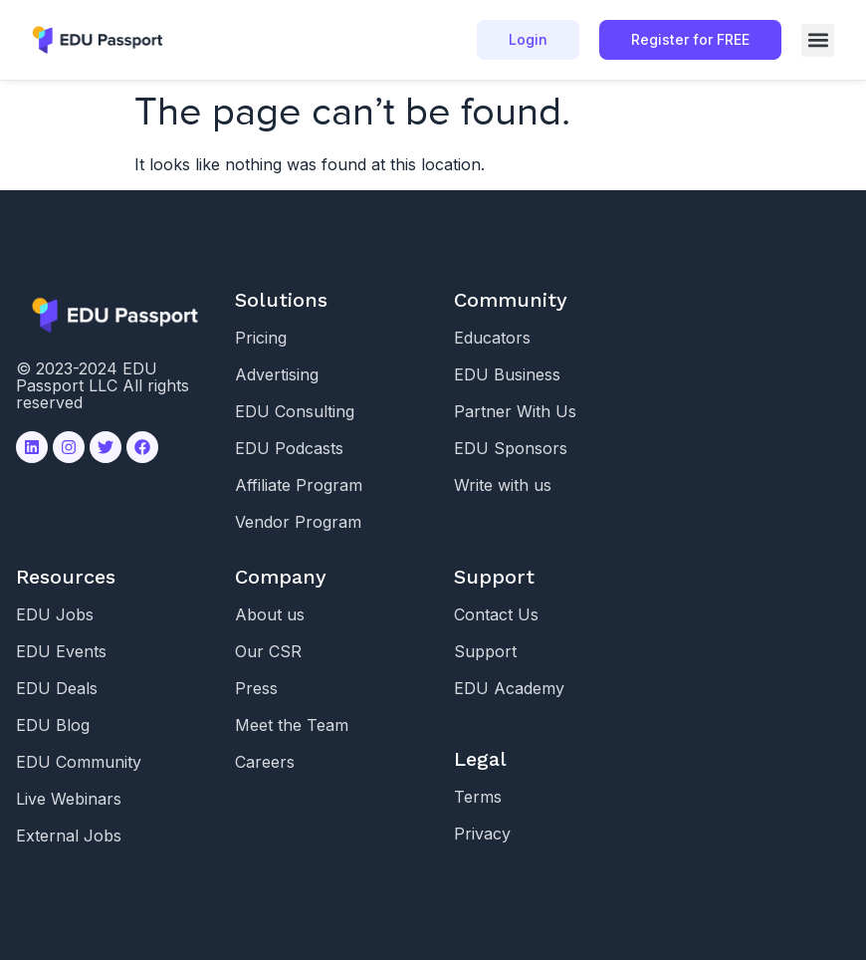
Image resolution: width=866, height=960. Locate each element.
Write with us (502, 485)
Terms (478, 797)
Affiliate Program (298, 485)
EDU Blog (53, 725)
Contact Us (496, 614)
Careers (265, 762)
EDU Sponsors (510, 448)
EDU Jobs (55, 614)
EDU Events (61, 651)
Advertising (277, 374)
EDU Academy (509, 688)
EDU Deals (57, 688)
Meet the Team (291, 725)
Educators (492, 338)
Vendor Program (298, 522)
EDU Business (507, 374)
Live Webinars (68, 799)
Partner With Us (515, 411)
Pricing (261, 338)
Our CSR (268, 651)
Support (485, 651)
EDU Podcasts (289, 448)
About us (270, 614)
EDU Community (78, 762)
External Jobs (68, 835)
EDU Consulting (294, 411)
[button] (817, 40)
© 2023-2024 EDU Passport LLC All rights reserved (102, 385)
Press (256, 688)
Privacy (482, 833)
